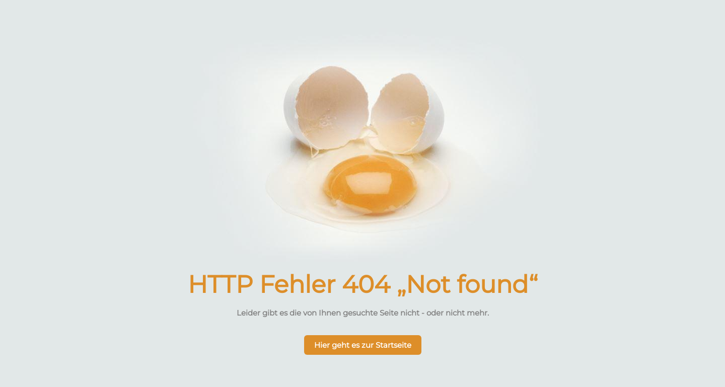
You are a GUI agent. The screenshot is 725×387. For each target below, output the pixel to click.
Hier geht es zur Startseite (362, 345)
